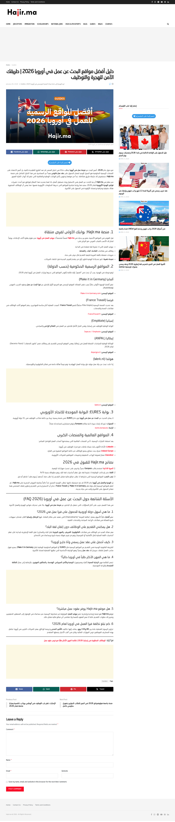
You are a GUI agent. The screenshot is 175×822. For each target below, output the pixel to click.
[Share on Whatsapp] (46, 152)
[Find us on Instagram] (154, 815)
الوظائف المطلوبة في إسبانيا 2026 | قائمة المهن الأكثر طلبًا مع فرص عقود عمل (75, 641)
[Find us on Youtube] (161, 815)
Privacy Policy (24, 2)
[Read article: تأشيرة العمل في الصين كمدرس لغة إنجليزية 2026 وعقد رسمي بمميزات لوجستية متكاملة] (144, 248)
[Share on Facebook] (19, 152)
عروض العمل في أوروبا (45, 238)
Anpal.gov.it (96, 352)
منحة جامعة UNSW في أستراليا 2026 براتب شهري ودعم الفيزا (142, 229)
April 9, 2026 (124, 159)
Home (8, 2)
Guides (92, 24)
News (100, 24)
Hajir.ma (71, 238)
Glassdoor (109, 455)
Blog (85, 24)
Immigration (29, 24)
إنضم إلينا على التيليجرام (59, 162)
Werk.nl (98, 405)
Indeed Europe (107, 451)
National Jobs (57, 24)
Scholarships (42, 24)
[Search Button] (168, 24)
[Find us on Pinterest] (165, 815)
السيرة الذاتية (108, 469)
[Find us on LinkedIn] (168, 815)
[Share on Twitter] (100, 152)
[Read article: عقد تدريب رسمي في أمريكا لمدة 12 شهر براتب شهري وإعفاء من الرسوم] (144, 175)
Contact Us (15, 2)
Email (9, 771)
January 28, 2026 (12, 84)
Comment (10, 730)
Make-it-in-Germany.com (90, 293)
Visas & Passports (73, 24)
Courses (108, 24)
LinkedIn (109, 447)
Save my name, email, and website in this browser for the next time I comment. (38, 783)
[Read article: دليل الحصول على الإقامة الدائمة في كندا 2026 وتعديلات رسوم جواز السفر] (144, 137)
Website (65, 772)
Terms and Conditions (38, 2)
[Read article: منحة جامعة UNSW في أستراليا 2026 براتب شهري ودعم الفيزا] (144, 213)
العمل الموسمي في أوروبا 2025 (37, 84)
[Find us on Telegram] (158, 815)
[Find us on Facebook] (151, 815)
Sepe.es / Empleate (92, 332)
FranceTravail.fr (94, 314)
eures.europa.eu (101, 428)
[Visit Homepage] (22, 12)
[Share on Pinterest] (73, 152)
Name (9, 760)
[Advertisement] (87, 44)
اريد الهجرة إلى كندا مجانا (56, 84)
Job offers (17, 24)
